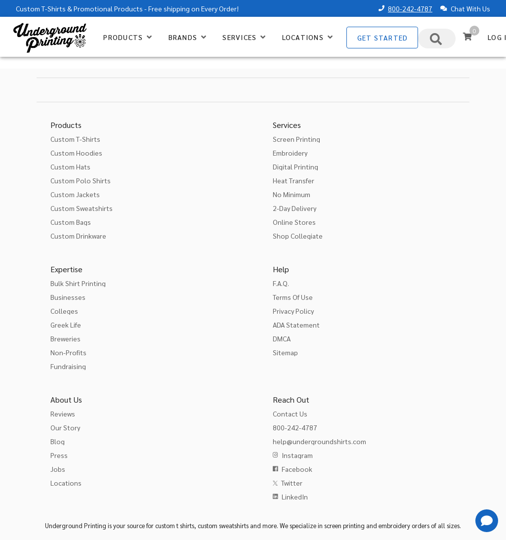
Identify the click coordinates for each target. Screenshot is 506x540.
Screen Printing (296, 138)
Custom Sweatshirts (81, 208)
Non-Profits (68, 352)
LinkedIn (295, 496)
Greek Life (65, 324)
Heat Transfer (293, 180)
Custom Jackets (75, 194)
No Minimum (291, 194)
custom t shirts (174, 525)
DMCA (282, 338)
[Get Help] (486, 520)
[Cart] (467, 36)
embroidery (394, 525)
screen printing (344, 525)
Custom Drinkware (78, 235)
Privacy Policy (293, 310)
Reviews (62, 413)
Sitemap (285, 352)
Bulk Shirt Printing (78, 283)
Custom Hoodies (76, 152)
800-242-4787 (410, 8)
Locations (66, 482)
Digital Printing (295, 166)
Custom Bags (70, 221)
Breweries (65, 338)
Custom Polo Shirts (80, 180)
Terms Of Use (293, 296)
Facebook (297, 468)
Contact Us (290, 413)
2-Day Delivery (294, 208)
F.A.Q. (281, 283)
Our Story (65, 427)
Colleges (64, 310)
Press (59, 455)
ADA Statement (296, 324)
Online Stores (294, 221)
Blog (57, 441)
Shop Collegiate (298, 235)
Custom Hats (70, 166)
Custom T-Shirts (41, 8)
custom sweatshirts (223, 525)
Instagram (297, 455)
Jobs (57, 468)
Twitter (291, 482)
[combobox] (437, 38)
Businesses (67, 296)
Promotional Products (108, 8)
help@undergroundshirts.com (319, 441)
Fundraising (68, 366)
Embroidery (290, 152)
